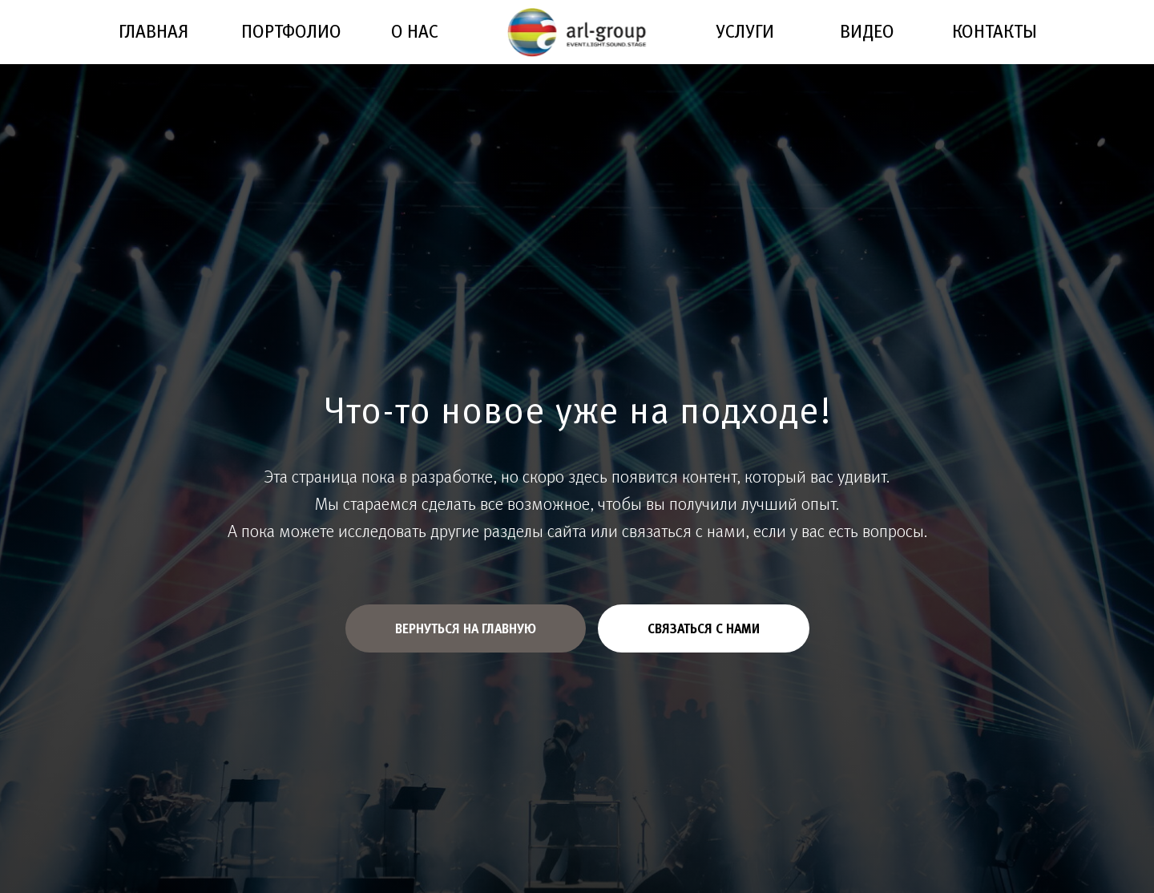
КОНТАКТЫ (994, 31)
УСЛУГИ (745, 31)
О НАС (414, 31)
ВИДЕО (867, 31)
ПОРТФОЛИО (291, 31)
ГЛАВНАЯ (153, 31)
